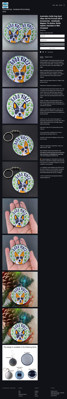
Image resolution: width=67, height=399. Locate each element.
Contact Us (21, 396)
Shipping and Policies (22, 394)
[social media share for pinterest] (45, 52)
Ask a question (50, 52)
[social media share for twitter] (43, 52)
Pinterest (36, 392)
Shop (54, 5)
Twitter (36, 394)
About (57, 5)
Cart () (60, 5)
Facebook (36, 396)
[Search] (64, 5)
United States (47, 33)
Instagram (36, 391)
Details (42, 57)
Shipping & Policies (48, 57)
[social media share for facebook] (40, 52)
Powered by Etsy (54, 395)
